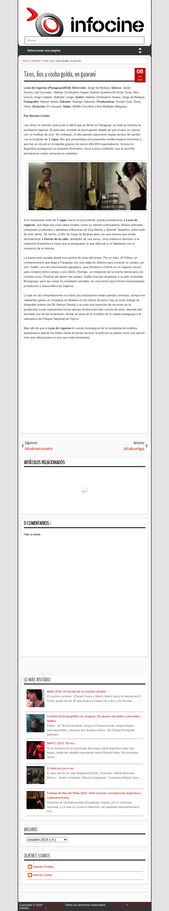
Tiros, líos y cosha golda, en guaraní (60, 74)
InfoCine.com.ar (54, 904)
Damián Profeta (43, 866)
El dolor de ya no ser (60, 768)
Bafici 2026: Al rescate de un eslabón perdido (76, 691)
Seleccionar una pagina (43, 50)
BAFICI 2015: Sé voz (61, 743)
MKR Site (53, 908)
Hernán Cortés (42, 875)
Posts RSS (118, 904)
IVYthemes (38, 908)
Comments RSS (139, 904)
